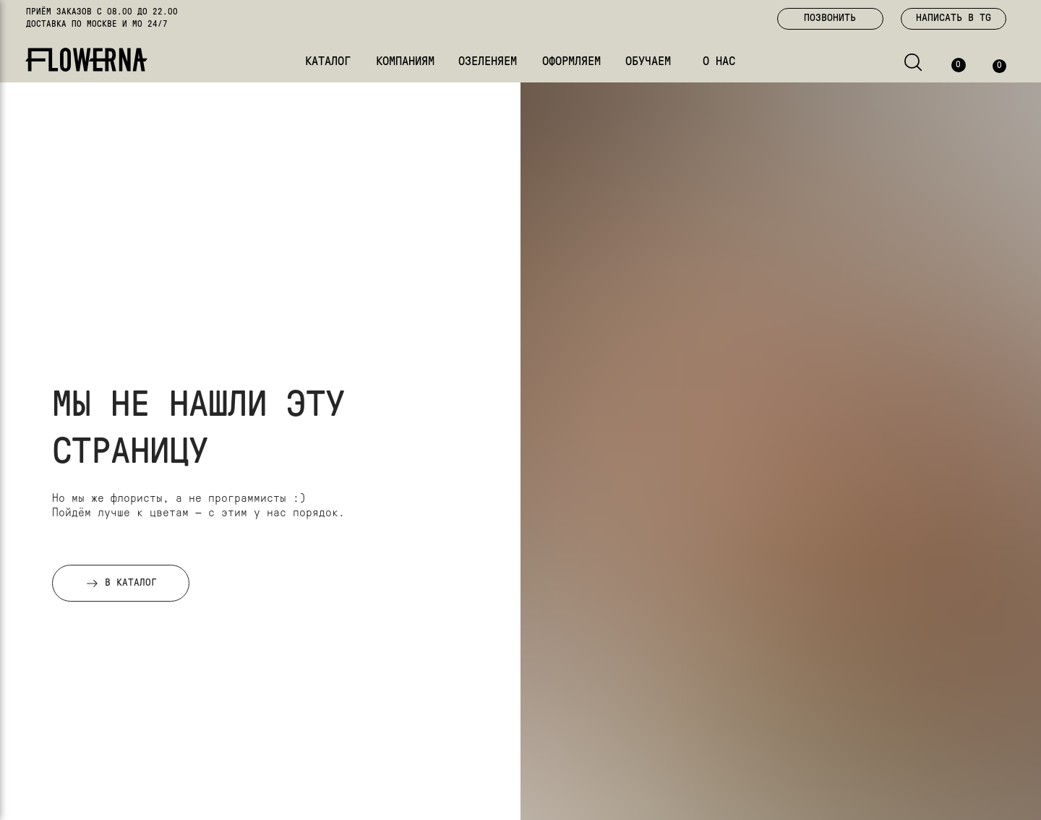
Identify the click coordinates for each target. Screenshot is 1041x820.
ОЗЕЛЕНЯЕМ (487, 62)
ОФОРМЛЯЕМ (571, 62)
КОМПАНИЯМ (405, 62)
